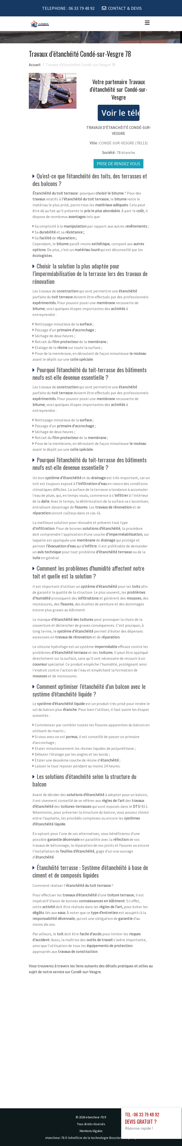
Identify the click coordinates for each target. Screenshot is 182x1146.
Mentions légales (91, 1131)
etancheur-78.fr (96, 1117)
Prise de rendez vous (118, 163)
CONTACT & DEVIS (125, 8)
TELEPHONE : (68, 8)
